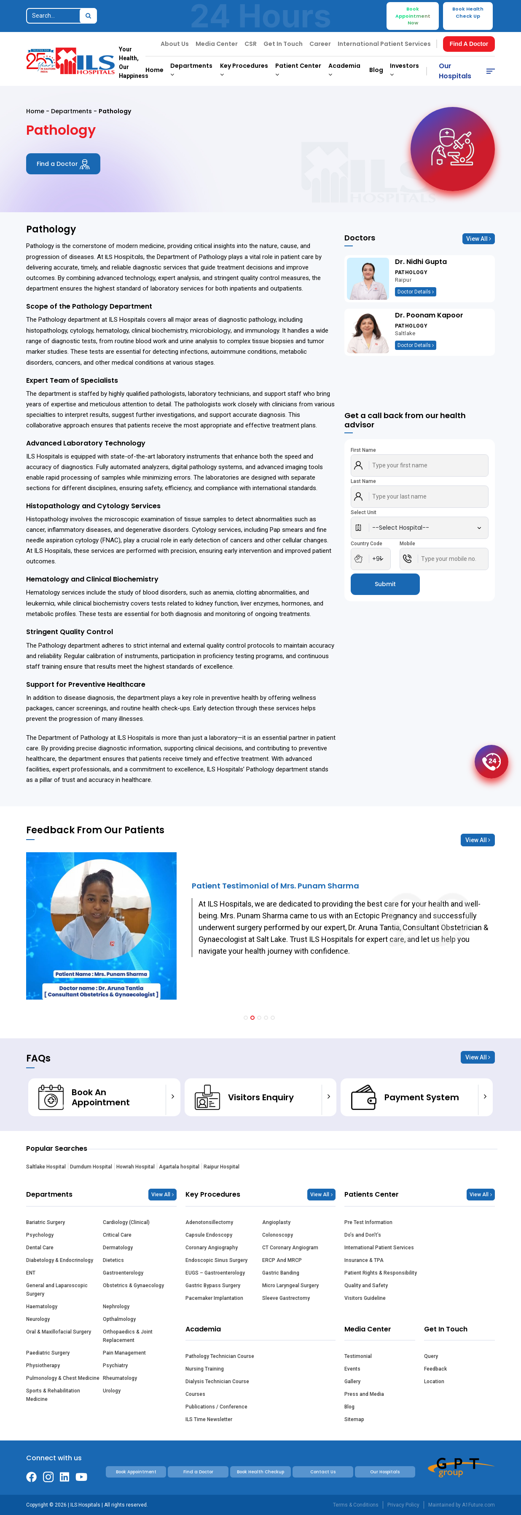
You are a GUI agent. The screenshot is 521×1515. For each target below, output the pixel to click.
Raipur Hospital (221, 1167)
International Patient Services (384, 44)
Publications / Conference (216, 1407)
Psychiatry (115, 1365)
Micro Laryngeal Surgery (290, 1285)
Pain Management (124, 1353)
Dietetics (113, 1260)
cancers (68, 362)
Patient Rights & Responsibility (380, 1273)
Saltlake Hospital (46, 1167)
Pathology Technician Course (219, 1356)
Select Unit (363, 512)
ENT (30, 1273)
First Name (363, 450)
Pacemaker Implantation (214, 1298)
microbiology (210, 330)
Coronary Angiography (211, 1248)
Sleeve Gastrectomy (286, 1298)
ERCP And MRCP (282, 1260)
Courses (195, 1394)
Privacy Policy (403, 1505)
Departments (71, 111)
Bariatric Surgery (45, 1222)
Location (434, 1381)
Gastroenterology (123, 1273)
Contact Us (323, 1472)
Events (352, 1369)
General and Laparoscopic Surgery (57, 1290)
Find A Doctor (469, 43)
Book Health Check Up (467, 12)
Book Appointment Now (412, 15)
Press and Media (364, 1394)
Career (320, 44)
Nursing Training (204, 1369)
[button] (246, 1018)
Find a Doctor (63, 164)
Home (154, 70)
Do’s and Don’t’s (362, 1235)
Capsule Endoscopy (208, 1235)
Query (431, 1356)
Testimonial (358, 1356)
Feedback (435, 1369)
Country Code (366, 544)
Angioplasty (276, 1222)
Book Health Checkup (260, 1472)
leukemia (40, 603)
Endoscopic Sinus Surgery (216, 1260)
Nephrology (116, 1307)
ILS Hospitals (124, 256)
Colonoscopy (277, 1235)
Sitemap (354, 1419)
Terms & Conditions (356, 1505)
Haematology (41, 1307)
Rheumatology (120, 1378)
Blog (376, 70)
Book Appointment (136, 1472)
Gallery (352, 1381)
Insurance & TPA (364, 1260)
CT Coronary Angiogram (290, 1248)
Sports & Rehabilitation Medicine (53, 1395)
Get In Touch (283, 44)
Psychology (40, 1235)
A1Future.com (478, 1505)
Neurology (38, 1319)
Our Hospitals (455, 71)
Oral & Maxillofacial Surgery (58, 1332)
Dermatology (118, 1248)
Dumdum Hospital (91, 1167)
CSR (250, 44)
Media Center (217, 44)
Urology (112, 1391)
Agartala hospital (179, 1167)
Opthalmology (119, 1319)
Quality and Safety (366, 1285)
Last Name (363, 481)
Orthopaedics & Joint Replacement (128, 1336)
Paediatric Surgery (48, 1353)
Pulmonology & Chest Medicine (62, 1378)
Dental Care (40, 1248)
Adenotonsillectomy (209, 1222)
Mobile (407, 544)
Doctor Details (415, 292)
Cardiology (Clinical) (126, 1222)
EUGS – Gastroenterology (215, 1273)
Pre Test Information (368, 1222)
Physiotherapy (43, 1365)
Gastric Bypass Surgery (212, 1285)
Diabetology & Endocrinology (59, 1260)
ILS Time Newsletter (208, 1419)
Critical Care (117, 1235)
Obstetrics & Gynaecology (133, 1285)
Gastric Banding (280, 1273)
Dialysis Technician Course (217, 1381)
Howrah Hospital (135, 1167)
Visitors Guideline (365, 1298)
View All (478, 238)
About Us (175, 44)
